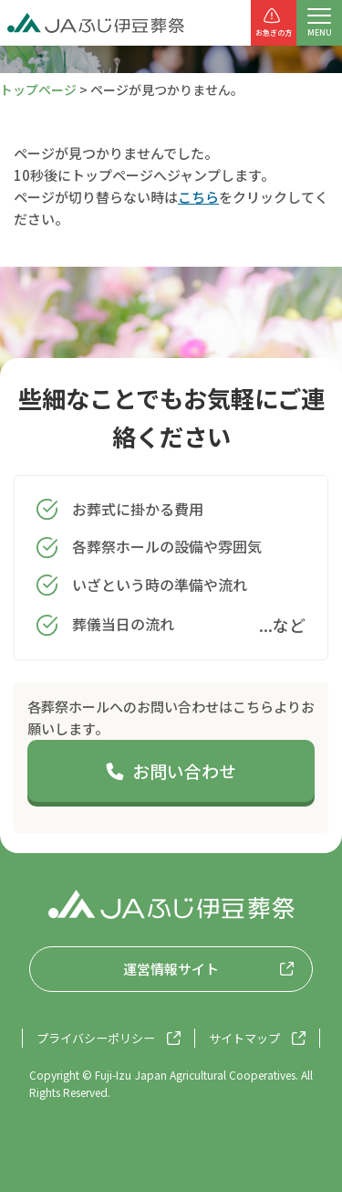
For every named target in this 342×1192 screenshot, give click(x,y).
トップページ (38, 89)
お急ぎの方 (273, 21)
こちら (198, 196)
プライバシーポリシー (95, 1038)
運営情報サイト (171, 968)
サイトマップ (244, 1038)
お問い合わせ (171, 770)
